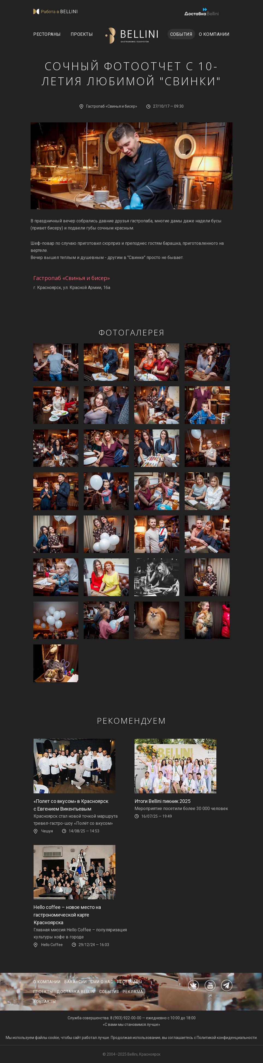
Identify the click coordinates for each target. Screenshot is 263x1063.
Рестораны (47, 34)
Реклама (133, 992)
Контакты (44, 1001)
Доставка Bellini (76, 992)
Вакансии (75, 982)
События (181, 34)
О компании (214, 34)
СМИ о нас (102, 982)
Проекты (82, 34)
